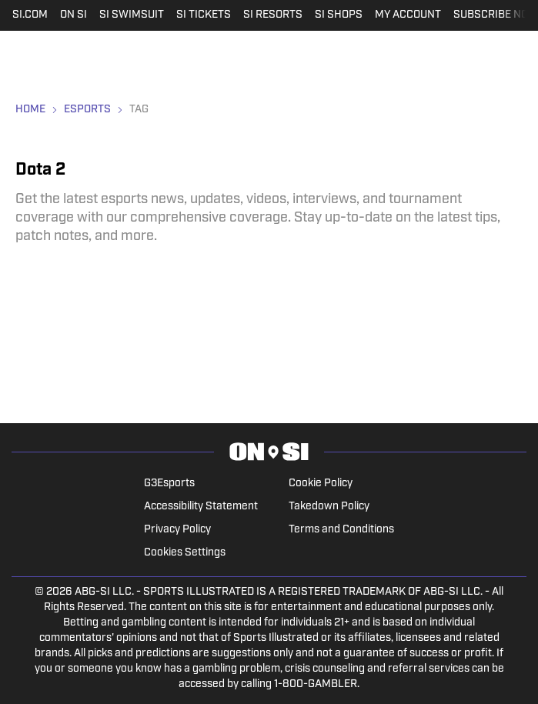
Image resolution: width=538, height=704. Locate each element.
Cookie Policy (321, 483)
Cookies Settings (185, 553)
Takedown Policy (329, 506)
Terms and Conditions (341, 530)
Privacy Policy (177, 530)
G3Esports (169, 483)
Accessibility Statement (201, 506)
